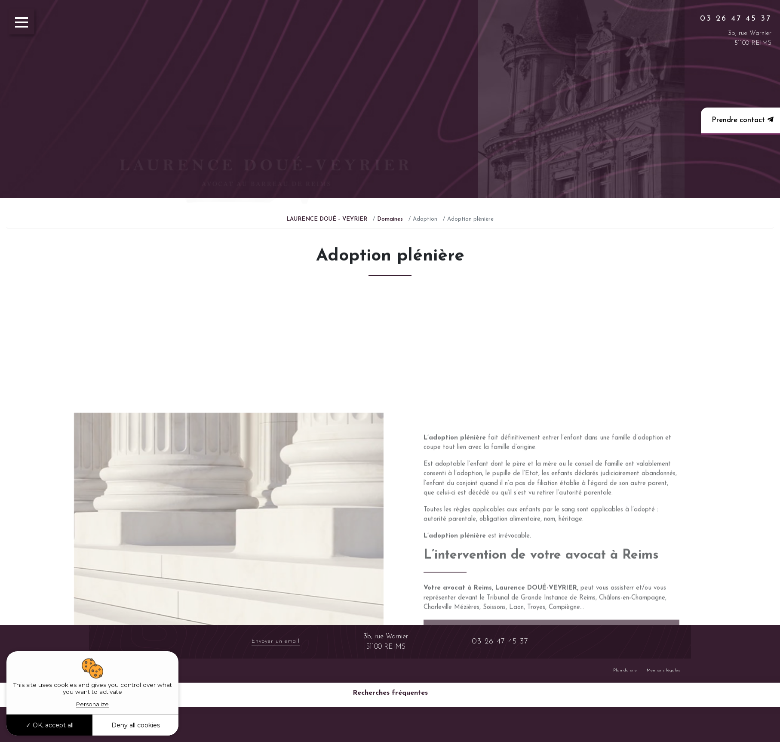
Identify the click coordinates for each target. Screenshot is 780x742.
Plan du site (625, 670)
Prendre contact (741, 120)
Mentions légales (663, 670)
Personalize (92, 704)
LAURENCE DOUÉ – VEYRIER (326, 219)
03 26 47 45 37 (735, 19)
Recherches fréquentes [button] (390, 693)
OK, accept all (50, 725)
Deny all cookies (135, 725)
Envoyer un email (276, 641)
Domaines (390, 219)
